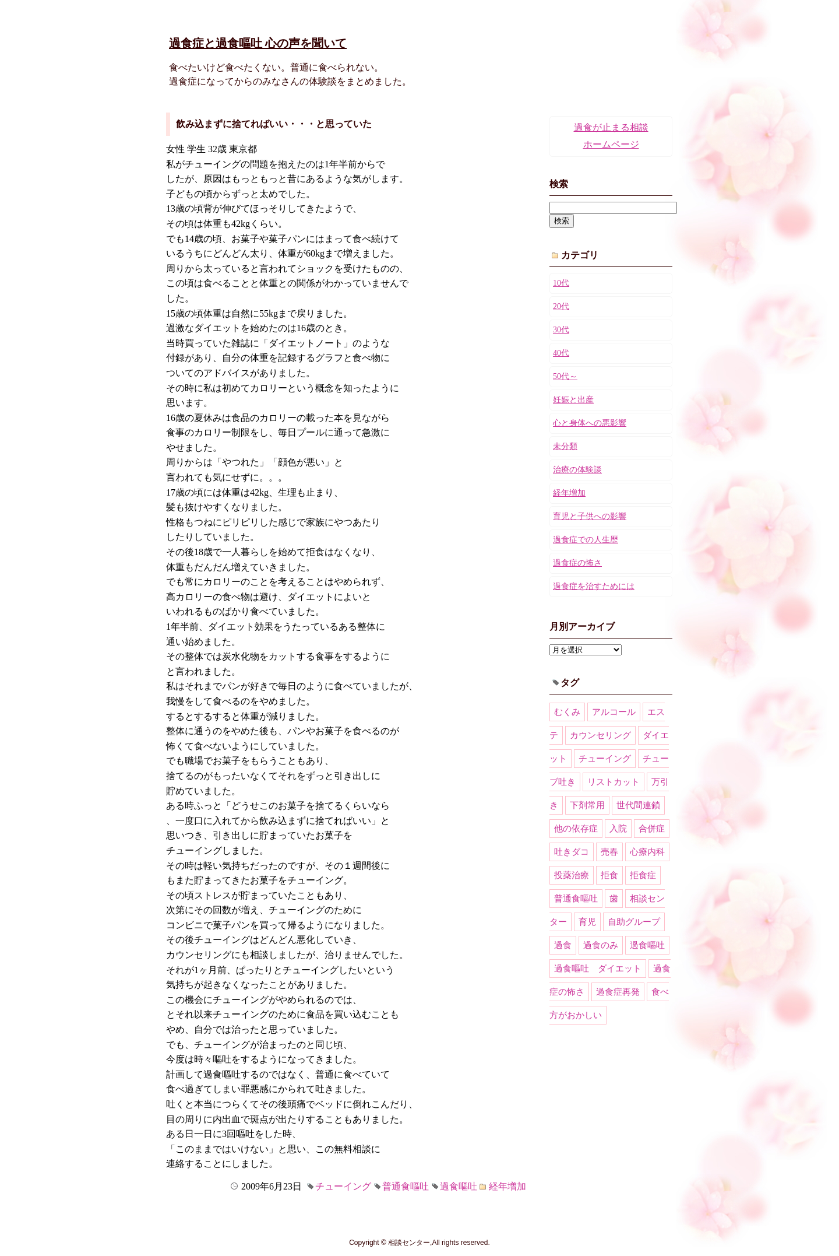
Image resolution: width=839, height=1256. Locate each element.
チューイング (343, 1186)
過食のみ (600, 945)
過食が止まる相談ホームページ (611, 135)
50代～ (565, 376)
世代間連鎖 (638, 805)
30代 (561, 329)
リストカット (613, 782)
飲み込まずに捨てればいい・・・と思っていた (274, 124)
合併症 (652, 828)
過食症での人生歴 (585, 539)
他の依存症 (576, 828)
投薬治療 (571, 875)
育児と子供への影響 (589, 516)
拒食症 (643, 875)
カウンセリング (600, 735)
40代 (561, 353)
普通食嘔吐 (405, 1186)
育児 (587, 922)
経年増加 (507, 1186)
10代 (561, 283)
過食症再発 (618, 992)
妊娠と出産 (573, 399)
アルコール (614, 712)
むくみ (567, 712)
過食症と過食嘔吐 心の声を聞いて (258, 43)
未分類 (565, 446)
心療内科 (647, 852)
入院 (618, 828)
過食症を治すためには (593, 586)
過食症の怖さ (577, 563)
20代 (561, 306)
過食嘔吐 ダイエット (597, 968)
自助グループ (634, 922)
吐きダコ (571, 852)
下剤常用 (587, 805)
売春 (609, 852)
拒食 (609, 875)
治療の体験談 (577, 469)
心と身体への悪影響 (589, 423)
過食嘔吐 (458, 1186)
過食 (563, 945)
